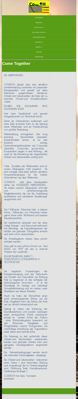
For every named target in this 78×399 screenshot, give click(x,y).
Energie (39, 22)
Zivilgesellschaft (38, 32)
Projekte (38, 42)
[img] (39, 7)
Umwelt (39, 47)
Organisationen (39, 37)
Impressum (39, 57)
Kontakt (39, 52)
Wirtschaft (38, 27)
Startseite (39, 17)
